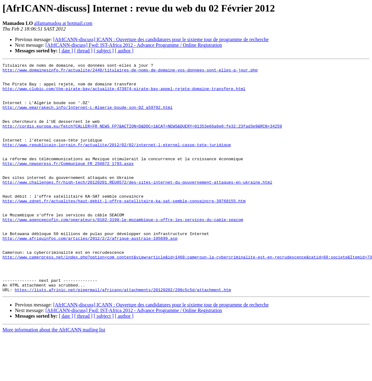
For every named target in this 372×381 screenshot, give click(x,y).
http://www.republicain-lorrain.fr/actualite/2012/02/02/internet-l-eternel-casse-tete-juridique (116, 161)
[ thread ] (83, 50)
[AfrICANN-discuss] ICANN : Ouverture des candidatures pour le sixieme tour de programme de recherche (161, 39)
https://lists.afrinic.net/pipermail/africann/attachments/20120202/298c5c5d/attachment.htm (123, 335)
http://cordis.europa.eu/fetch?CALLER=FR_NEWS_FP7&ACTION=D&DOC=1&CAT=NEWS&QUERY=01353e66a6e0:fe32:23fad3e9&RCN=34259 (142, 139)
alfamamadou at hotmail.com (63, 23)
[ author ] (124, 50)
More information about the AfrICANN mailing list (53, 375)
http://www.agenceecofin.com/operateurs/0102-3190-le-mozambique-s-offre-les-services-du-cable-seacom (122, 251)
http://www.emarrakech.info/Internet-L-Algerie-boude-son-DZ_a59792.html (87, 116)
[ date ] (66, 50)
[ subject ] (104, 50)
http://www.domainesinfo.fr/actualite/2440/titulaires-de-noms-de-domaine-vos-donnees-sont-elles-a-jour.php (130, 72)
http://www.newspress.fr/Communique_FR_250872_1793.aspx (68, 184)
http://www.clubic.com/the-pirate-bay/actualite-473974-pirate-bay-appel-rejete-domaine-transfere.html (124, 94)
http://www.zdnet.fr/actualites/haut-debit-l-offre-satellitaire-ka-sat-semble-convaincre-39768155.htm (124, 229)
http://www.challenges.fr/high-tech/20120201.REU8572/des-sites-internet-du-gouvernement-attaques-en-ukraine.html (137, 206)
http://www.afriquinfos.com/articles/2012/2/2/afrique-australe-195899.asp (90, 274)
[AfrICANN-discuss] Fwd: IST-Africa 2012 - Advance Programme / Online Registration (133, 45)
